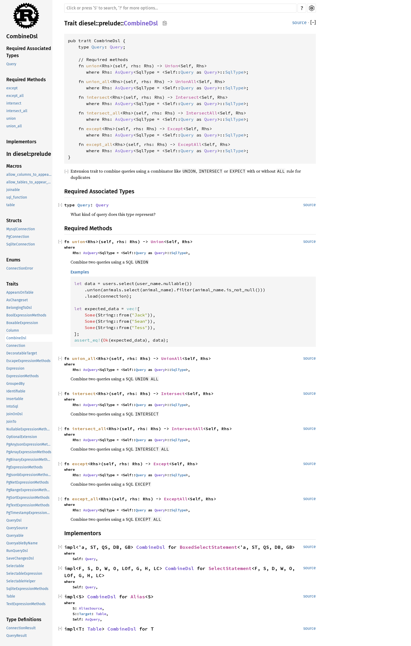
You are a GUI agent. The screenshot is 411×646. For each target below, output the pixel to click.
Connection (15, 345)
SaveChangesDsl (20, 558)
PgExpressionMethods (24, 467)
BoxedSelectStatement (208, 547)
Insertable (14, 399)
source (299, 22)
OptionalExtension (21, 437)
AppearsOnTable (20, 292)
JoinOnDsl (14, 414)
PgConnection (17, 236)
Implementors (21, 142)
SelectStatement (230, 568)
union (11, 118)
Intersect (187, 97)
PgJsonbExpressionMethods (29, 475)
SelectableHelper (20, 581)
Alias (138, 597)
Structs (14, 220)
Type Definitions (23, 619)
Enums (13, 260)
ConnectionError (19, 268)
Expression (15, 368)
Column (12, 330)
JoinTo (11, 421)
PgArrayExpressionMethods (28, 452)
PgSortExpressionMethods (28, 497)
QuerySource (17, 528)
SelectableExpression (24, 573)
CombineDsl (21, 36)
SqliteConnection (20, 244)
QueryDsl (13, 520)
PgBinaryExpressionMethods (29, 459)
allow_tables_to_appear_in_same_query (29, 182)
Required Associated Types (28, 52)
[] (313, 22)
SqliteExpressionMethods (27, 589)
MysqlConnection (20, 229)
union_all (14, 126)
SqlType (234, 72)
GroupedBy (15, 383)
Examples (80, 272)
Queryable (15, 535)
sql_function (16, 197)
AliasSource (90, 608)
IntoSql (12, 406)
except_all (15, 96)
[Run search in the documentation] (180, 8)
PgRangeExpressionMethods (29, 490)
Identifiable (15, 391)
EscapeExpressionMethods (28, 361)
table (10, 205)
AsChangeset (17, 300)
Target (85, 613)
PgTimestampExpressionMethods (29, 513)
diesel (87, 23)
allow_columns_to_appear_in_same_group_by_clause (29, 174)
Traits (12, 284)
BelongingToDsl (19, 307)
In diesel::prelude (28, 153)
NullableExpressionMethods (29, 429)
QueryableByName (22, 543)
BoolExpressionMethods (26, 315)
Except (175, 128)
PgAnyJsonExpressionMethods (29, 444)
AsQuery (124, 72)
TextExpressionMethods (26, 604)
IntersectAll (201, 113)
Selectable (15, 566)
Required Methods (26, 80)
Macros (14, 166)
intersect (13, 103)
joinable (13, 190)
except (12, 88)
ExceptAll (190, 144)
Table (10, 596)
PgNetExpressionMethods (27, 482)
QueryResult (16, 635)
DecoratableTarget (21, 353)
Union (171, 65)
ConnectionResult (21, 628)
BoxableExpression (22, 323)
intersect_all (16, 111)
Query (11, 64)
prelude (110, 23)
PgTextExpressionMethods (28, 505)
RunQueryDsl (17, 551)
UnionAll (185, 81)
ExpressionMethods (22, 376)
